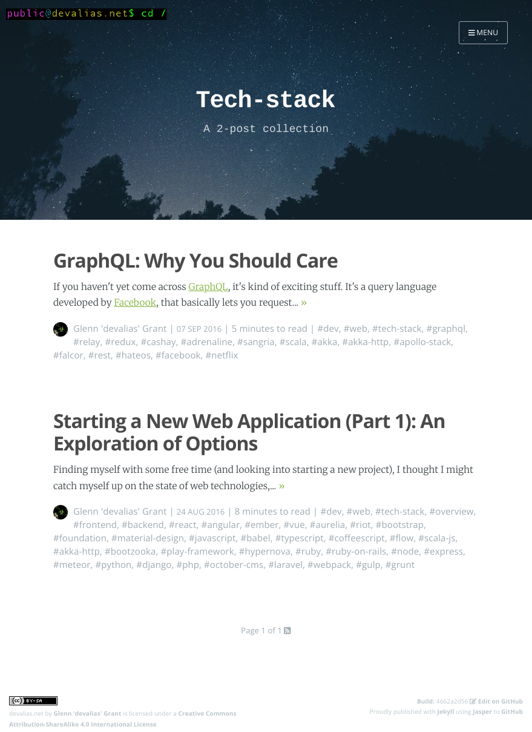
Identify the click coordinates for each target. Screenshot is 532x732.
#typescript (299, 538)
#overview (452, 512)
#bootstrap (400, 525)
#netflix (222, 355)
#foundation (80, 538)
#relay (86, 342)
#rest (99, 355)
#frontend (95, 525)
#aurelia (328, 525)
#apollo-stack (422, 342)
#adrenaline (207, 342)
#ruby (308, 552)
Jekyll (446, 711)
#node (405, 552)
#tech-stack (397, 329)
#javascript (212, 538)
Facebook (135, 303)
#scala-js (436, 538)
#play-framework (197, 552)
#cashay (158, 342)
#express (443, 552)
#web (355, 329)
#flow (402, 538)
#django (153, 565)
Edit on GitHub (496, 701)
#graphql (446, 329)
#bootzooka (130, 552)
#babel (256, 538)
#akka (325, 342)
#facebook (178, 355)
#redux (120, 342)
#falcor (68, 355)
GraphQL (208, 287)
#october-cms (233, 565)
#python (114, 565)
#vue (294, 525)
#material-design (147, 538)
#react (183, 525)
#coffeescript (357, 538)
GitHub (512, 711)
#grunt (400, 565)
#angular (221, 525)
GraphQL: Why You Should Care (195, 261)
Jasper (482, 711)
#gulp (368, 565)
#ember (261, 525)
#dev (327, 329)
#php (187, 565)
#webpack (329, 565)
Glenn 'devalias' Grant (120, 329)
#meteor (72, 565)
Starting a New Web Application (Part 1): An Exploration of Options (249, 432)
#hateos (133, 355)
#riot (360, 525)
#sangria (256, 342)
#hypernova (265, 552)
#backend (143, 525)
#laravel (285, 565)
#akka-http (365, 342)
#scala (293, 342)
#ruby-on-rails (356, 552)
